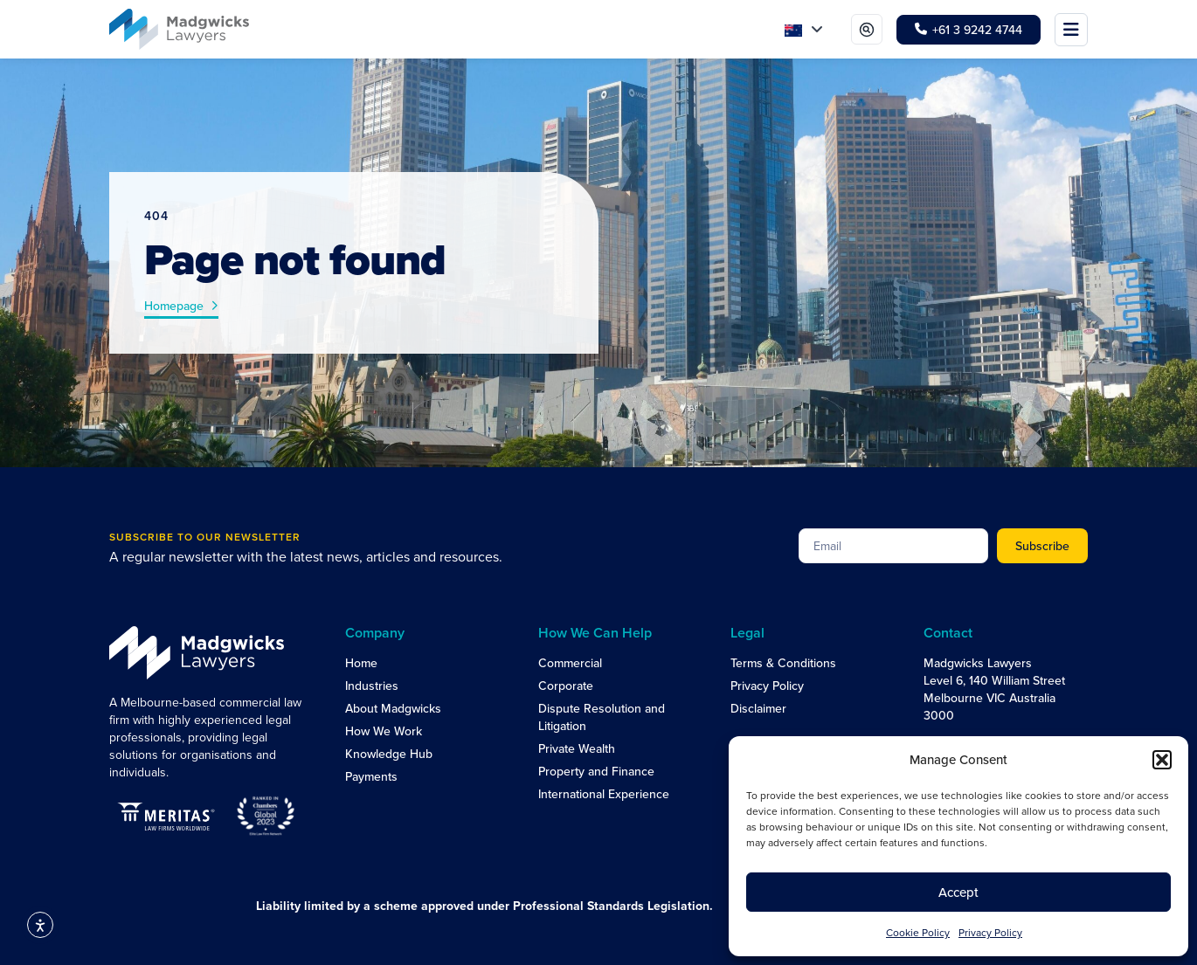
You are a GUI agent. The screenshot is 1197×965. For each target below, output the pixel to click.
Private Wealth (576, 748)
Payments (371, 776)
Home (361, 663)
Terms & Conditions (783, 663)
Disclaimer (758, 708)
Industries (371, 685)
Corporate (565, 685)
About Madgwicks (393, 708)
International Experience (603, 794)
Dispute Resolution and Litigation (601, 717)
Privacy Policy (990, 932)
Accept (958, 892)
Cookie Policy (918, 932)
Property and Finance (596, 771)
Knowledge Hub (388, 753)
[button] (1162, 760)
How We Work (383, 731)
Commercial (570, 663)
